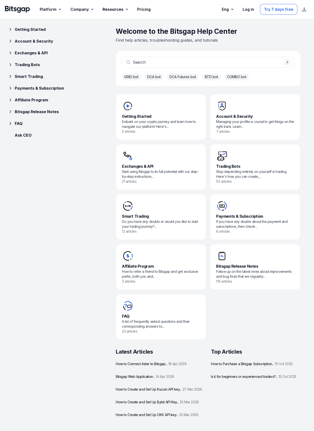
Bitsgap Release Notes (33, 111)
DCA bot (154, 77)
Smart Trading (25, 76)
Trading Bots (24, 64)
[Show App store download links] (304, 9)
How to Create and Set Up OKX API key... (157, 415)
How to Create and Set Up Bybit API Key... (157, 402)
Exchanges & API (28, 52)
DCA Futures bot (183, 77)
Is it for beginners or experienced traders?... (253, 376)
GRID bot (131, 77)
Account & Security (30, 41)
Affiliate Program (28, 99)
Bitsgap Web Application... (145, 376)
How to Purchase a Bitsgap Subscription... (252, 364)
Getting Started (27, 29)
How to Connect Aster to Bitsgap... (151, 364)
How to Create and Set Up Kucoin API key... (159, 389)
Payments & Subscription (36, 88)
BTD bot (211, 77)
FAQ (15, 123)
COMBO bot (236, 77)
